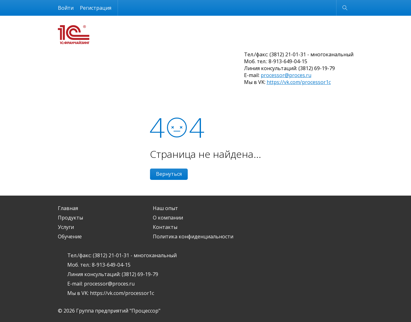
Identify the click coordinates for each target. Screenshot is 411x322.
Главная (68, 208)
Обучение (70, 236)
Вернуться (169, 173)
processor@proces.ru (286, 75)
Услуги (66, 227)
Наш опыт (165, 208)
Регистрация (95, 7)
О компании (168, 217)
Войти (66, 7)
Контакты (165, 227)
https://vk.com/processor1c (299, 82)
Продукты (70, 217)
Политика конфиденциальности (193, 236)
